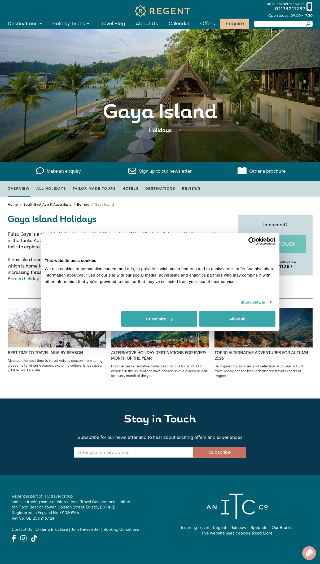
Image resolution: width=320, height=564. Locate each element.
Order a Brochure (52, 529)
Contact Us (22, 529)
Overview (19, 188)
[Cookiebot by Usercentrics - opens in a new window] (252, 241)
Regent (219, 527)
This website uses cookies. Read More (237, 533)
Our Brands (282, 527)
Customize (159, 319)
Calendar (179, 24)
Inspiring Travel (195, 527)
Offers (207, 24)
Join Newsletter (85, 529)
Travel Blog (112, 24)
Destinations (25, 24)
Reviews (191, 188)
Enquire (235, 24)
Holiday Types (70, 24)
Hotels (130, 188)
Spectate (259, 527)
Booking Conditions (121, 529)
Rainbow (238, 527)
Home (13, 204)
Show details (252, 302)
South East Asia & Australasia (47, 204)
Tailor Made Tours (94, 188)
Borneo (83, 204)
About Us (147, 24)
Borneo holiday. (24, 279)
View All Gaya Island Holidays (160, 146)
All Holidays (51, 188)
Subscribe (220, 452)
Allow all (237, 319)
